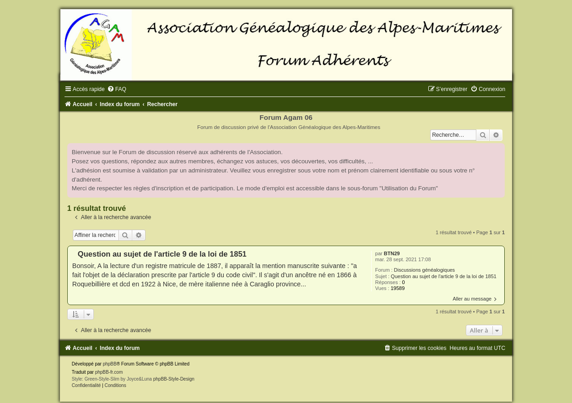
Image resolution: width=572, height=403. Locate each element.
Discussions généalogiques (424, 270)
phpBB (110, 363)
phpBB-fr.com (109, 372)
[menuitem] (116, 89)
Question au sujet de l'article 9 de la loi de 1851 (443, 276)
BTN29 (392, 253)
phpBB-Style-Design (173, 379)
